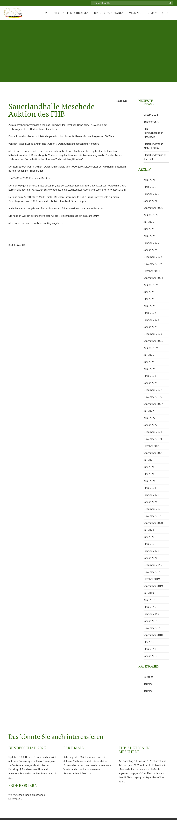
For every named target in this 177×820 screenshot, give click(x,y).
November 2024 (153, 264)
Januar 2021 (151, 502)
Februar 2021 (151, 495)
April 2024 (149, 306)
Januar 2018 (151, 656)
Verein (135, 13)
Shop (165, 13)
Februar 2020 (151, 551)
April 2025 (149, 236)
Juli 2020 (149, 530)
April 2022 (149, 418)
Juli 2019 (149, 593)
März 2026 (150, 187)
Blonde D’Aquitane (109, 13)
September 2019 (153, 586)
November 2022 (153, 397)
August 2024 (151, 285)
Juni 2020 (149, 537)
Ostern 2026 (151, 114)
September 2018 (153, 635)
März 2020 (150, 544)
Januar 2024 (151, 327)
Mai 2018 (149, 642)
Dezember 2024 (153, 257)
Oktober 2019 (152, 579)
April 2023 (149, 369)
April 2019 (149, 600)
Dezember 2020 (153, 509)
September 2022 (153, 404)
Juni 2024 (149, 292)
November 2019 (153, 572)
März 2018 (150, 649)
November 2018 (153, 628)
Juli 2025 (149, 222)
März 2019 (150, 607)
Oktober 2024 (152, 271)
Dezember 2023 (153, 334)
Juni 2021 (149, 467)
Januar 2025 (151, 250)
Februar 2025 (151, 243)
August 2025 (151, 215)
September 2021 (153, 453)
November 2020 (153, 516)
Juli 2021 (149, 460)
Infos (151, 13)
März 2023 (150, 376)
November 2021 (153, 439)
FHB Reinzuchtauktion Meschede (153, 132)
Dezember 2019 (153, 565)
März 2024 (150, 313)
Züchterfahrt (151, 121)
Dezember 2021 (153, 432)
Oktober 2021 (152, 446)
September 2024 (153, 278)
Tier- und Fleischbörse (71, 13)
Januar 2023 (151, 383)
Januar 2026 (151, 201)
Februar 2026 (151, 194)
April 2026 (149, 180)
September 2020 (153, 523)
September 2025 (153, 208)
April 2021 (149, 481)
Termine (148, 683)
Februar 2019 (151, 614)
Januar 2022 (151, 425)
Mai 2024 (149, 299)
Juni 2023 (149, 362)
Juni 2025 (149, 229)
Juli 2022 (149, 411)
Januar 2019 (151, 621)
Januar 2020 (151, 558)
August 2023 (151, 348)
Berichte (148, 676)
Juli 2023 (149, 355)
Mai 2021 (149, 474)
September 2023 (153, 341)
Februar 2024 (151, 320)
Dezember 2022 (153, 390)
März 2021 (150, 488)
